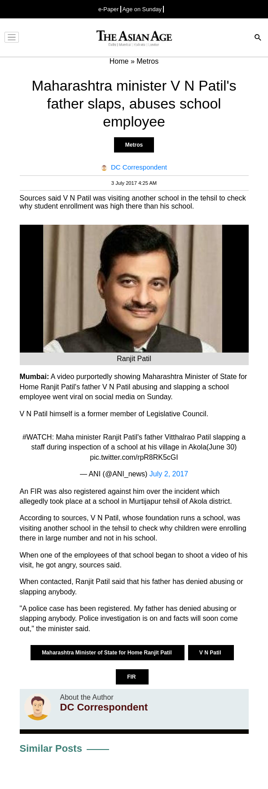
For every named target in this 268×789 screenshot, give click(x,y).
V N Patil (211, 653)
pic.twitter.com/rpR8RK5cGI (134, 457)
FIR (132, 677)
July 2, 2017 (168, 474)
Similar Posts (51, 748)
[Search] (258, 38)
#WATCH (37, 437)
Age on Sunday (142, 9)
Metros (134, 145)
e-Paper (108, 9)
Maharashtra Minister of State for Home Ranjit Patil (107, 653)
